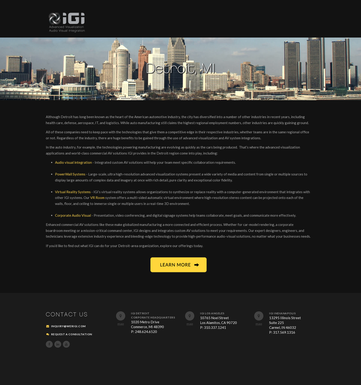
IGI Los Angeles (212, 313)
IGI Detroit (140, 313)
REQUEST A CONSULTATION (71, 334)
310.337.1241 (215, 327)
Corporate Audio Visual (73, 215)
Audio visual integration (74, 162)
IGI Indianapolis (282, 313)
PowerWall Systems (70, 174)
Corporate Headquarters (153, 317)
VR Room (97, 197)
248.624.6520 (146, 332)
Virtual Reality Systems (73, 192)
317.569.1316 (284, 332)
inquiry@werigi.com (68, 326)
